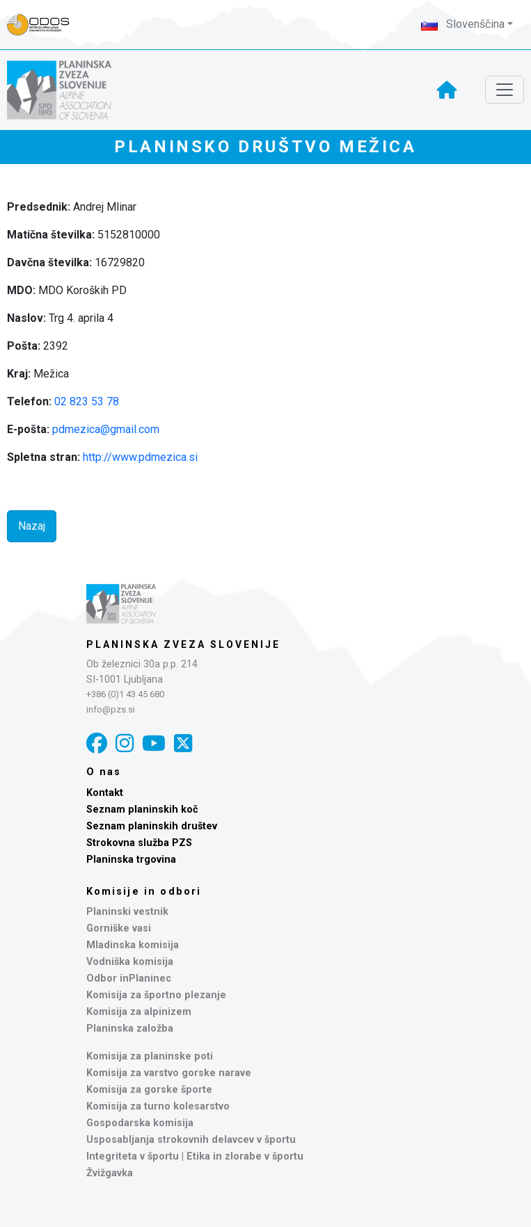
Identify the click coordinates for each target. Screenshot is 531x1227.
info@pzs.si (110, 709)
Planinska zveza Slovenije (183, 644)
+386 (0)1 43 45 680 (125, 694)
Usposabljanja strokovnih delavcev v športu (191, 1140)
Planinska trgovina (131, 860)
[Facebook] (96, 743)
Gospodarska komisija (139, 1123)
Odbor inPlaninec (128, 978)
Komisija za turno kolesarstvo (158, 1106)
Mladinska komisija (132, 945)
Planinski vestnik (127, 912)
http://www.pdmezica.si (140, 457)
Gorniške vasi (118, 928)
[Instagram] (125, 743)
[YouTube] (154, 743)
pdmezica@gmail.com (105, 429)
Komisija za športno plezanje (156, 995)
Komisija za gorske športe (149, 1090)
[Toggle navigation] (504, 90)
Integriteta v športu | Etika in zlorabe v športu (194, 1156)
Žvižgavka (109, 1173)
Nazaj (31, 526)
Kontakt (104, 793)
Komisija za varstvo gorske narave (168, 1073)
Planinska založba (129, 1028)
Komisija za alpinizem (138, 1012)
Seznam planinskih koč (142, 809)
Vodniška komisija (129, 962)
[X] (183, 743)
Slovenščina (463, 24)
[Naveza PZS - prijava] (45, 24)
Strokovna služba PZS (139, 843)
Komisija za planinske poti (149, 1056)
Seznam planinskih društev (151, 826)
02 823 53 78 (86, 401)
